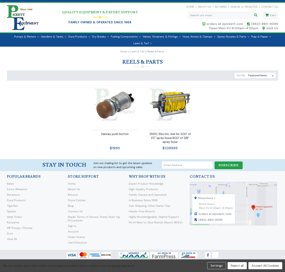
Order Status (76, 239)
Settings (217, 266)
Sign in (235, 7)
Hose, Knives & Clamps (199, 38)
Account (73, 233)
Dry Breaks (100, 38)
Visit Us (272, 29)
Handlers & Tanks (53, 38)
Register (251, 7)
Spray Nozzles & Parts (233, 38)
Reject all (237, 266)
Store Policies (77, 202)
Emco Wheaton (17, 191)
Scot (10, 235)
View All (12, 241)
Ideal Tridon (14, 218)
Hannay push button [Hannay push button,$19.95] (115, 136)
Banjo (10, 185)
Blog (70, 207)
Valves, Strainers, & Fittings (162, 38)
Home (190, 7)
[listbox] (262, 77)
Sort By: (241, 77)
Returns (221, 7)
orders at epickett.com (224, 25)
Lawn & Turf (142, 45)
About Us (204, 7)
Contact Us (269, 7)
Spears (11, 213)
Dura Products (79, 38)
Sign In (72, 228)
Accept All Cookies (265, 266)
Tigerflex (12, 207)
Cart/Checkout (77, 244)
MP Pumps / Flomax (19, 229)
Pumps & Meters (26, 38)
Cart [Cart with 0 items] (273, 16)
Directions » (206, 200)
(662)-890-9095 (264, 25)
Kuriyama (13, 224)
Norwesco (13, 196)
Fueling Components (126, 38)
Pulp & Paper (261, 38)
